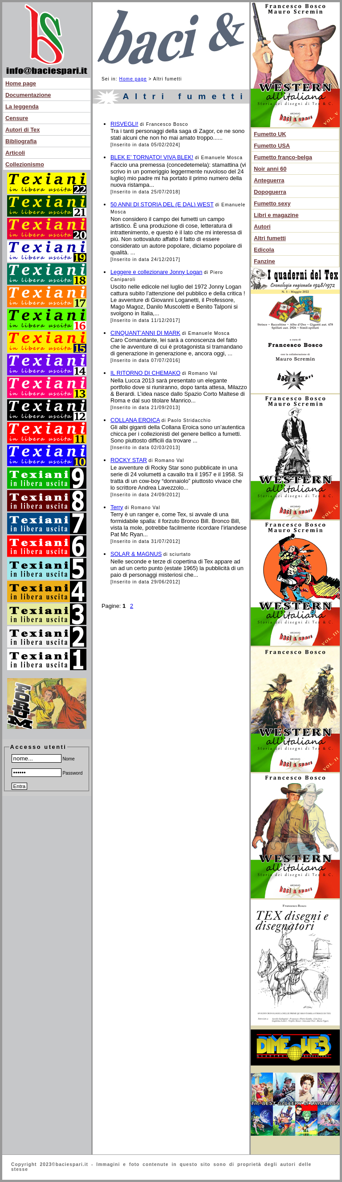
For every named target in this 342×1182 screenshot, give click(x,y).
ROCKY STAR (128, 460)
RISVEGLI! (124, 124)
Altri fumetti (270, 238)
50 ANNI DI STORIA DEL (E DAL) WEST (162, 204)
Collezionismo (24, 164)
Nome (43, 758)
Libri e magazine (276, 215)
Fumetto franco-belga (283, 157)
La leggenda (22, 106)
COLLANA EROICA (135, 420)
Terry (116, 507)
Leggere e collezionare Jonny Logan (156, 272)
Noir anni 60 (270, 168)
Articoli (15, 152)
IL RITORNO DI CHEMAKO (145, 373)
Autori (262, 226)
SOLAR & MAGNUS (136, 554)
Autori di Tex (22, 129)
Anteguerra (269, 180)
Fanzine (264, 261)
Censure (16, 118)
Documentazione (28, 95)
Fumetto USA (272, 145)
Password (47, 773)
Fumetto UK (270, 134)
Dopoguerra (270, 192)
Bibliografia (21, 141)
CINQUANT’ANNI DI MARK (145, 333)
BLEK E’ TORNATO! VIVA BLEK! (151, 157)
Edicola (264, 249)
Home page (20, 83)
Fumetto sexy (272, 203)
